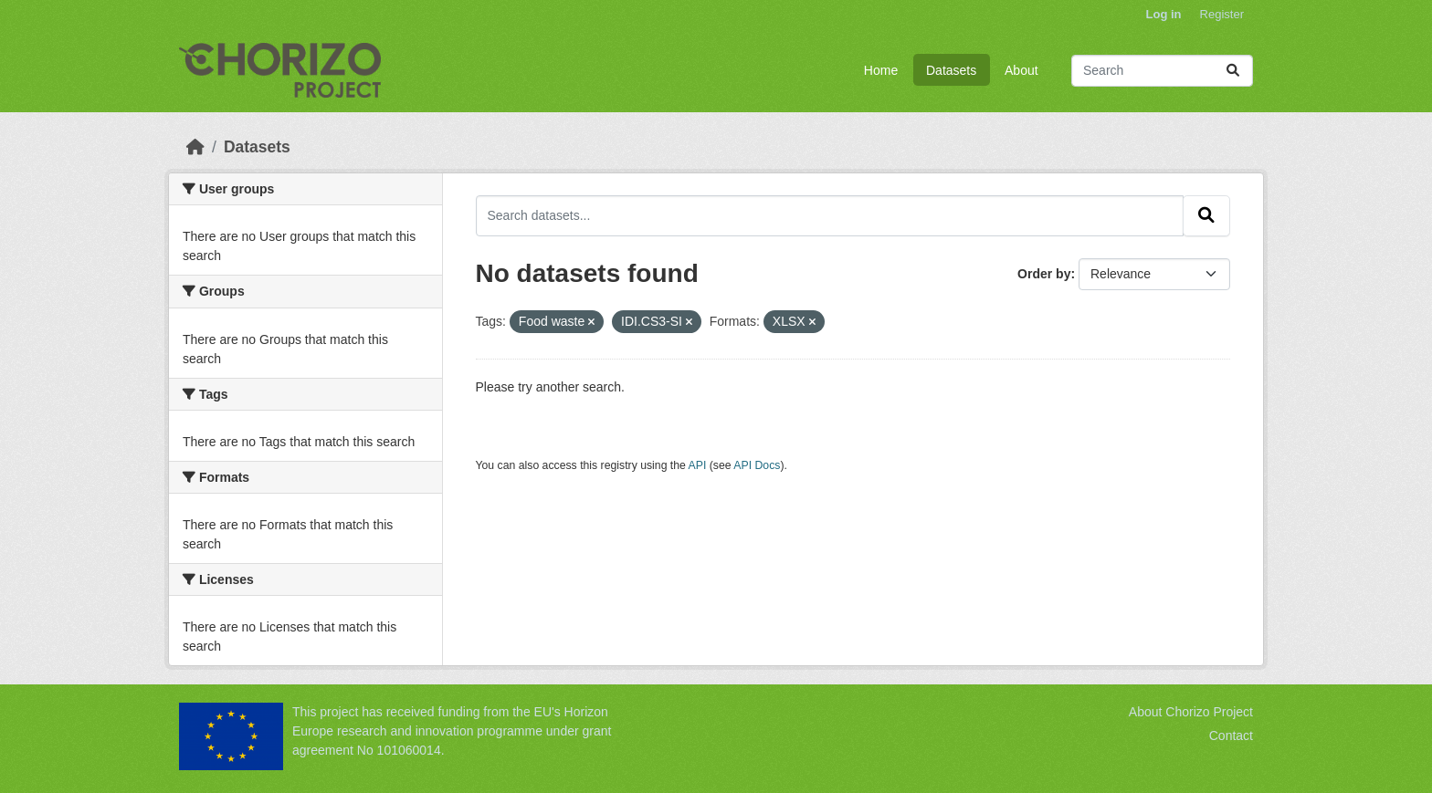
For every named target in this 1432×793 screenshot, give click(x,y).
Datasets (951, 70)
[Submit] (1233, 71)
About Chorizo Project (1191, 711)
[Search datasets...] (1162, 71)
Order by (1043, 273)
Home (881, 70)
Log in (1164, 14)
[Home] (195, 147)
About (1021, 70)
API (698, 465)
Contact (1231, 735)
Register (1222, 14)
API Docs (756, 465)
